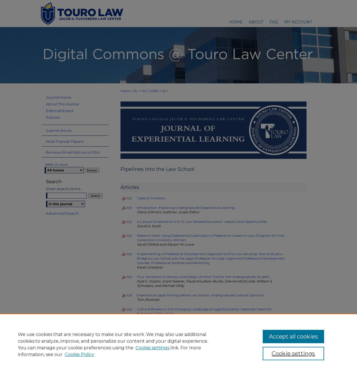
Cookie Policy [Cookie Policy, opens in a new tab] (79, 354)
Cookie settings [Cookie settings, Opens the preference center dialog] (293, 353)
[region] (178, 344)
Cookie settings (152, 347)
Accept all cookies (293, 336)
